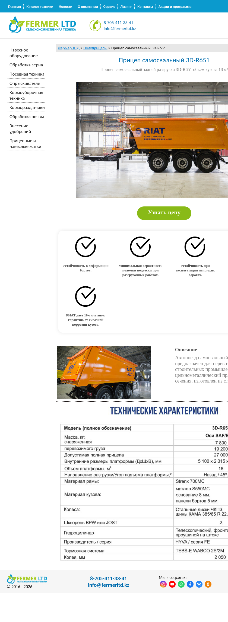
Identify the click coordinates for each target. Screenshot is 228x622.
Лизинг (126, 6)
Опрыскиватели (25, 83)
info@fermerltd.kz (120, 28)
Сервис (109, 6)
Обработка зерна (26, 65)
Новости (65, 6)
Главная (14, 6)
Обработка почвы (27, 116)
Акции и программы (175, 6)
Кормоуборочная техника (26, 95)
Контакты (145, 6)
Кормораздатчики (27, 107)
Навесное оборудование (24, 53)
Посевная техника (27, 74)
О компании (88, 6)
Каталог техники (39, 6)
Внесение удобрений (20, 128)
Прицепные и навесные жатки (25, 143)
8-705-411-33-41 (118, 22)
